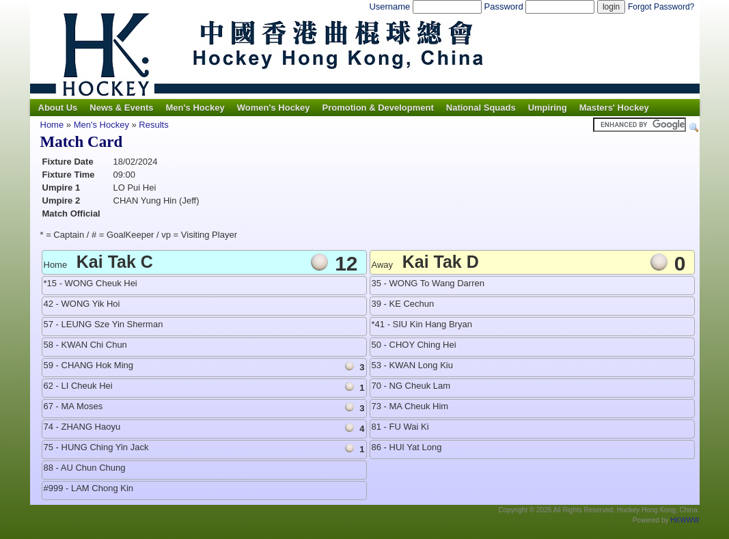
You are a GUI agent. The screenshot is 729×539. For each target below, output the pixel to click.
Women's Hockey (273, 107)
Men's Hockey (194, 107)
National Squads (481, 107)
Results (153, 125)
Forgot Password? (661, 7)
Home (52, 125)
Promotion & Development (378, 107)
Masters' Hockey (614, 107)
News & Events (121, 107)
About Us (58, 107)
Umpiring (547, 107)
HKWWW (684, 520)
